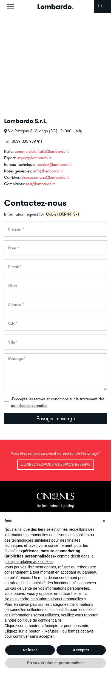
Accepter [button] (81, 650)
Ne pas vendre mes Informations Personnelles (43, 599)
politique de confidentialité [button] (39, 620)
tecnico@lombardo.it (54, 164)
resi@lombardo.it (40, 183)
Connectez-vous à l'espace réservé (55, 464)
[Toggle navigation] (10, 6)
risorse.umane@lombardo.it (45, 177)
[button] (103, 521)
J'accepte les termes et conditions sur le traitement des (57, 402)
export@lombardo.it (34, 158)
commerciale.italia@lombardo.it (42, 151)
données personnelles (29, 405)
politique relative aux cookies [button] (28, 561)
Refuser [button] (30, 650)
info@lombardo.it (48, 171)
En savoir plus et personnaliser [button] (55, 663)
